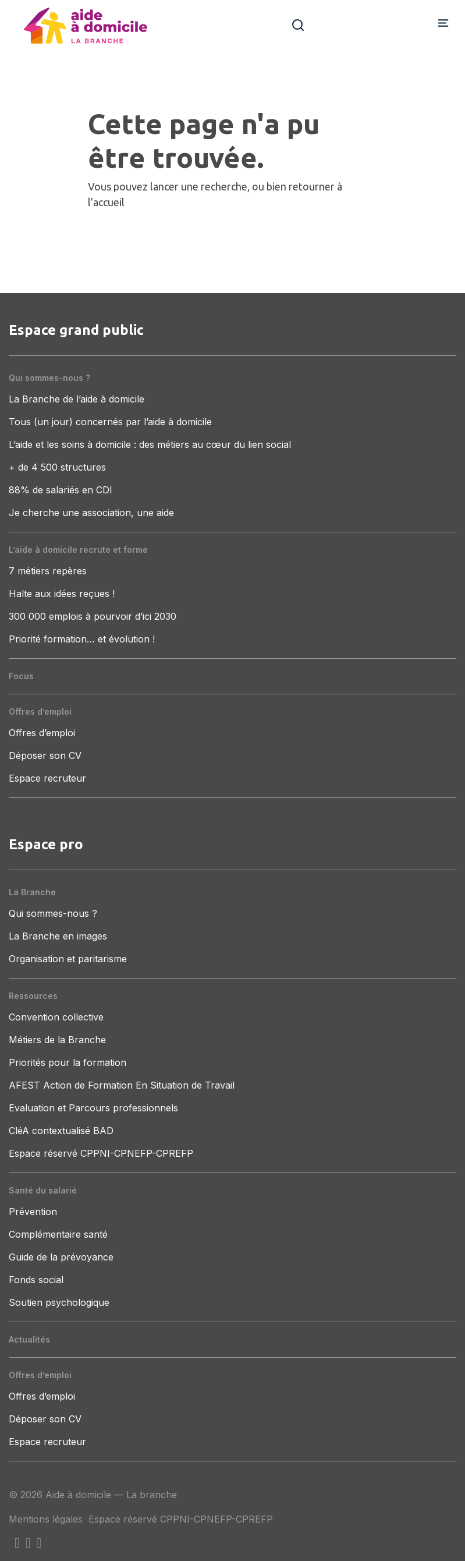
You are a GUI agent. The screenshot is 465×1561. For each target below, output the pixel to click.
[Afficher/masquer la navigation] (443, 22)
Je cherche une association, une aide (91, 512)
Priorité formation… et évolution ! (82, 639)
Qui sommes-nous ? (49, 378)
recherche (224, 186)
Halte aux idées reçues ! (62, 593)
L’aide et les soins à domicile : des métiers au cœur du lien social (150, 444)
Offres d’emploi (40, 711)
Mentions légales (46, 1519)
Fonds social (36, 1279)
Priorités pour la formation (67, 1062)
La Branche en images (58, 936)
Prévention (33, 1211)
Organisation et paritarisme (68, 959)
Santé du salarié (43, 1190)
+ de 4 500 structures (57, 467)
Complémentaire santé (58, 1234)
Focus (21, 676)
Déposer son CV (45, 755)
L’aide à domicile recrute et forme (78, 550)
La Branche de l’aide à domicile (76, 399)
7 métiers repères (48, 571)
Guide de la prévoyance (61, 1257)
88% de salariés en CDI (60, 490)
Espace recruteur (47, 778)
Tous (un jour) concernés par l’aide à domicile (110, 422)
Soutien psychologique (59, 1302)
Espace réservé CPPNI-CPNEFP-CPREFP (101, 1153)
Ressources (33, 996)
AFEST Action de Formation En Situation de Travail (122, 1085)
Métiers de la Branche (57, 1040)
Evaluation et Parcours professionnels (93, 1108)
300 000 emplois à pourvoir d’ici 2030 (92, 616)
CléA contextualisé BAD (61, 1130)
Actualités (29, 1339)
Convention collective (56, 1017)
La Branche (32, 892)
